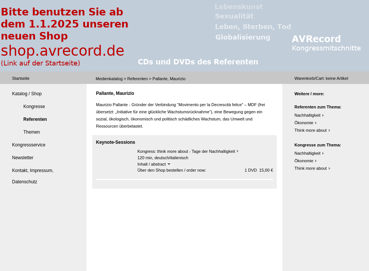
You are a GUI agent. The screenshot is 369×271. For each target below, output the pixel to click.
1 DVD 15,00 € (259, 170)
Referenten (137, 78)
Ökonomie (303, 122)
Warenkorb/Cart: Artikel (321, 78)
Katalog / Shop (27, 93)
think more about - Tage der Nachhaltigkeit (196, 151)
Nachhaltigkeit (307, 115)
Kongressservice (29, 145)
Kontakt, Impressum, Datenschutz (32, 176)
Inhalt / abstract (153, 164)
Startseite (20, 78)
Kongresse (34, 106)
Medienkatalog (109, 78)
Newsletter (23, 157)
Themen (31, 132)
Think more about (310, 130)
